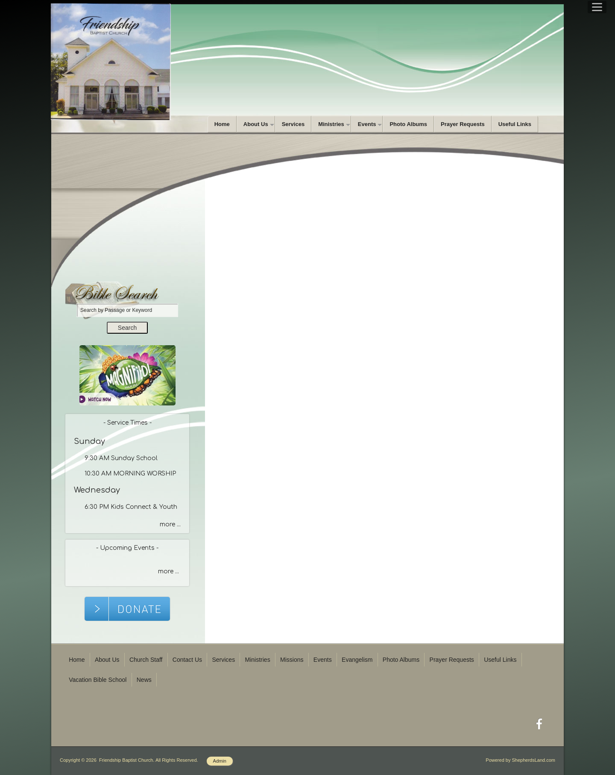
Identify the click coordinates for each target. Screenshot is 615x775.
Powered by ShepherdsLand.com (520, 760)
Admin (219, 760)
